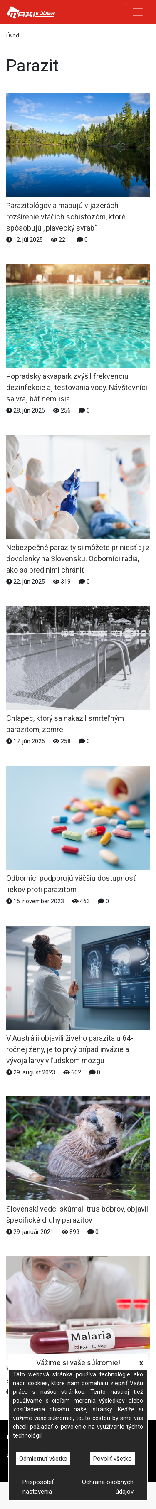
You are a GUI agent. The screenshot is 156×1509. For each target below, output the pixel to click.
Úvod (12, 35)
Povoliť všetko (112, 1458)
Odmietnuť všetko (43, 1458)
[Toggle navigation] (137, 12)
